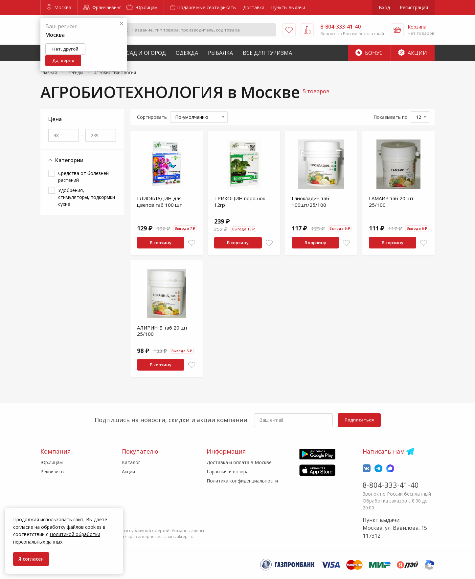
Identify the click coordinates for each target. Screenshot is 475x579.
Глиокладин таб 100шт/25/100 (310, 201)
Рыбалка (220, 52)
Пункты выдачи (288, 7)
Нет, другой (65, 49)
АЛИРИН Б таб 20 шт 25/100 (162, 330)
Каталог (131, 462)
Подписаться (359, 420)
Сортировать (152, 117)
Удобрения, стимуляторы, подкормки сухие (86, 197)
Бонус (369, 52)
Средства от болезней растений (83, 176)
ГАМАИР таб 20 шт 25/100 (391, 201)
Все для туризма (267, 52)
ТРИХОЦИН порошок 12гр (239, 201)
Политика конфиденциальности (242, 481)
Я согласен (31, 559)
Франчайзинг (102, 7)
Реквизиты (52, 471)
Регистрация (414, 7)
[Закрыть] (121, 23)
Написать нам (384, 451)
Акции (412, 52)
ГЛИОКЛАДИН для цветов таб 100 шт (159, 201)
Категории (65, 160)
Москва (59, 7)
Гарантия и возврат (229, 471)
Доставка (253, 7)
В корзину (160, 243)
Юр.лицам (142, 7)
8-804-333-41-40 (391, 485)
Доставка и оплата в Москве (239, 462)
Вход (384, 7)
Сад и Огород (146, 52)
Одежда (187, 52)
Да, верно (63, 60)
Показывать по (390, 117)
